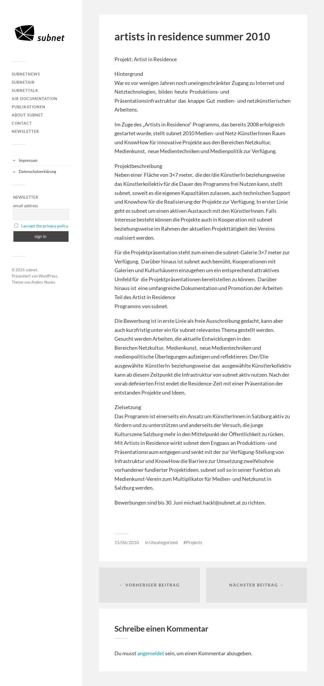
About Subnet (27, 115)
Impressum (28, 160)
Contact (22, 123)
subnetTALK (25, 90)
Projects (194, 542)
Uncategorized (163, 542)
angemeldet (150, 653)
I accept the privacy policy (44, 225)
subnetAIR (23, 82)
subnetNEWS (26, 74)
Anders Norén (43, 282)
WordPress (48, 276)
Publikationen (28, 106)
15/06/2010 (126, 542)
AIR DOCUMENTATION (34, 98)
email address (25, 205)
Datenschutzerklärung (37, 171)
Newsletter (25, 131)
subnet (31, 269)
